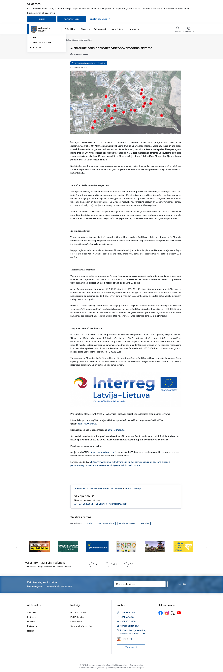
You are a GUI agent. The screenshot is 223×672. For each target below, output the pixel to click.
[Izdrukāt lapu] (189, 46)
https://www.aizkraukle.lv (102, 452)
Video (33, 68)
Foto (32, 63)
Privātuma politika (78, 612)
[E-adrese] (122, 639)
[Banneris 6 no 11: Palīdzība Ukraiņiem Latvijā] (183, 546)
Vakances (31, 612)
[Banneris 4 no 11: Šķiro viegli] (126, 546)
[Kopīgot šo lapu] (189, 53)
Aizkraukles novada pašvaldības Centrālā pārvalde (98, 488)
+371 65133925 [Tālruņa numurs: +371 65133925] (127, 612)
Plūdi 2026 (35, 78)
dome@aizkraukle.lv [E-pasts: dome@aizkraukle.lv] (129, 625)
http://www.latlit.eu (87, 423)
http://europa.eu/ (116, 430)
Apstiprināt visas (71, 19)
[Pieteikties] (181, 584)
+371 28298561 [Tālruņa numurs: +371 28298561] (85, 503)
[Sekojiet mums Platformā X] (173, 613)
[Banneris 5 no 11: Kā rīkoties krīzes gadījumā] (155, 546)
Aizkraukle (145, 523)
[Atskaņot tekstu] (81, 54)
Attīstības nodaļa (133, 488)
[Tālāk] (206, 546)
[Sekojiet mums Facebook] (160, 613)
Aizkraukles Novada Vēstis (42, 58)
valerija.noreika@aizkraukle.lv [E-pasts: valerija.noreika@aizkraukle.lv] (113, 503)
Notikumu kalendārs (40, 48)
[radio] (93, 564)
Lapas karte (76, 621)
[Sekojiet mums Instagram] (167, 613)
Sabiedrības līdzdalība (40, 73)
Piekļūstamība (77, 617)
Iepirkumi (31, 617)
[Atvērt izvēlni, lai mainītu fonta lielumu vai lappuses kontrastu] (189, 29)
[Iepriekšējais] (16, 546)
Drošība (89, 523)
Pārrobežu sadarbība (106, 523)
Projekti (31, 621)
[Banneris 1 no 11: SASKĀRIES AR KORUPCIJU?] (39, 546)
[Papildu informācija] (131, 639)
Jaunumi (34, 53)
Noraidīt (41, 19)
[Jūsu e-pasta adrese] (140, 584)
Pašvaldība (32, 626)
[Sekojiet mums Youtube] (179, 612)
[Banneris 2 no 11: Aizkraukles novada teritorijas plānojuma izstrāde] (68, 546)
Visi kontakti (131, 647)
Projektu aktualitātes (127, 523)
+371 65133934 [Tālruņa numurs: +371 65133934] (128, 617)
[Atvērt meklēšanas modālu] (178, 29)
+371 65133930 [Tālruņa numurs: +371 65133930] (128, 621)
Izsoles (30, 630)
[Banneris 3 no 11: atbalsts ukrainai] (97, 546)
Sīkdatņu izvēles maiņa (81, 626)
